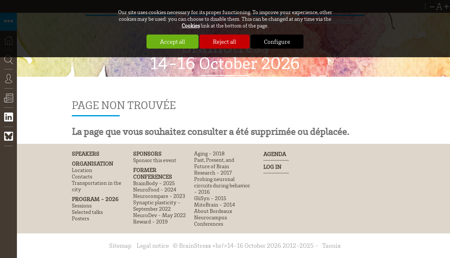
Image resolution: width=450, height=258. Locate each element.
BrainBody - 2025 (154, 183)
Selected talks (87, 212)
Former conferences (152, 173)
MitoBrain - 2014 (214, 204)
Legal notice (153, 245)
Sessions (82, 205)
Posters (80, 218)
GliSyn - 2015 (210, 198)
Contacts (82, 176)
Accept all (172, 41)
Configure (277, 41)
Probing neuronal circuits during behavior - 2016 (222, 185)
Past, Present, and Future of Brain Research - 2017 (214, 166)
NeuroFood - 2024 (154, 189)
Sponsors (147, 153)
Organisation (92, 163)
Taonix (331, 245)
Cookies (191, 25)
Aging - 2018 (209, 153)
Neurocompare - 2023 (159, 196)
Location (82, 170)
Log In (272, 166)
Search (6, 78)
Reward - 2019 (150, 221)
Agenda (274, 154)
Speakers (85, 153)
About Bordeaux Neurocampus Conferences (213, 217)
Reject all (224, 41)
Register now (8, 102)
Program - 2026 (95, 199)
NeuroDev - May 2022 (159, 215)
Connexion (8, 83)
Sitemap (120, 245)
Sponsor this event (154, 160)
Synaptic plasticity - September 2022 (157, 205)
